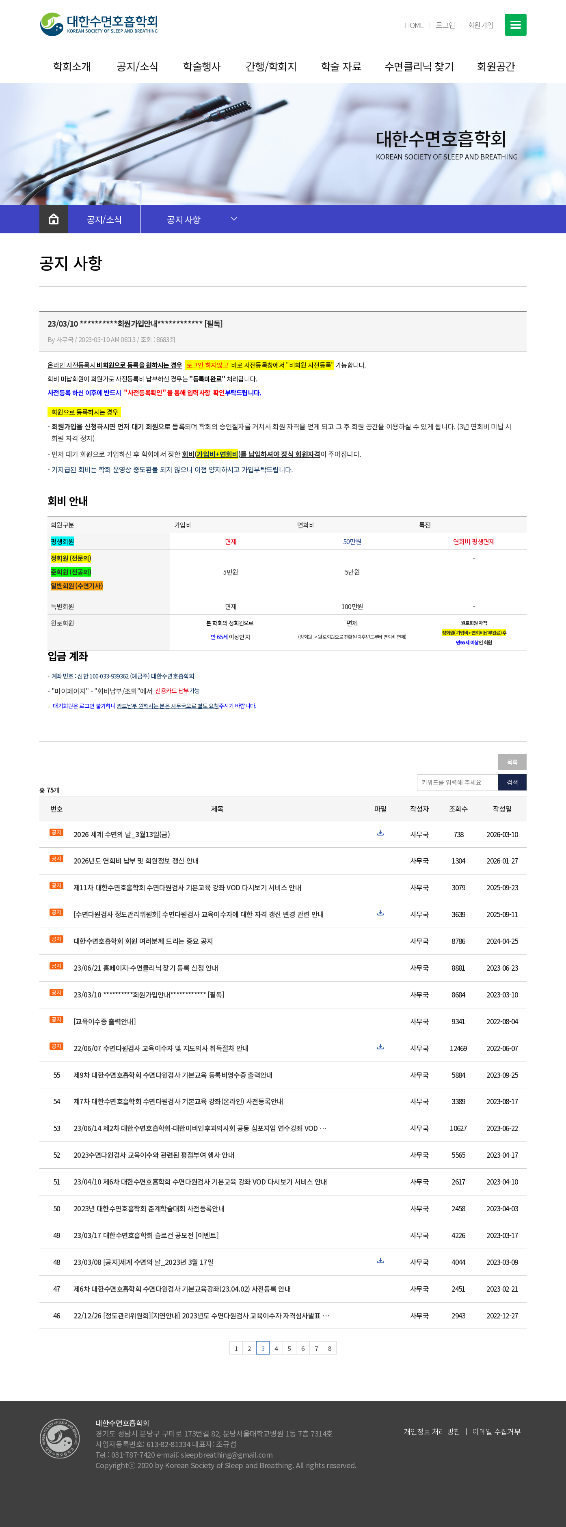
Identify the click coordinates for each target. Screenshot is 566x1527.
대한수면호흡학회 (98, 24)
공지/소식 (137, 65)
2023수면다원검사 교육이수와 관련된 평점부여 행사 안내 (153, 1155)
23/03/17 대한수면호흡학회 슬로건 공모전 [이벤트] (145, 1235)
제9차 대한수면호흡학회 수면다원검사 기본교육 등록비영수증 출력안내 (173, 1075)
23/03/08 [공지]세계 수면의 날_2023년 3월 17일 (143, 1262)
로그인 (445, 24)
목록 (512, 762)
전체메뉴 (516, 25)
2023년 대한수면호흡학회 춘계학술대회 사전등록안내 (149, 1208)
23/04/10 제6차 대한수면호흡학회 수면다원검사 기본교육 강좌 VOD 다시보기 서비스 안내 (200, 1181)
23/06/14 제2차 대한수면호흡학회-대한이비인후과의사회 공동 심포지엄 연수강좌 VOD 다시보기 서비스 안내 (202, 1128)
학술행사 (202, 65)
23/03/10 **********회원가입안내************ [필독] (148, 994)
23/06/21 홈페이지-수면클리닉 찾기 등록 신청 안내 (145, 968)
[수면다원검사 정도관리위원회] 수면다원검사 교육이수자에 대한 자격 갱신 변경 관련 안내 (198, 914)
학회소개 (72, 65)
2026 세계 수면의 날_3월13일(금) (121, 834)
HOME (414, 24)
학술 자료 (341, 65)
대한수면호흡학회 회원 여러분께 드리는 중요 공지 (143, 941)
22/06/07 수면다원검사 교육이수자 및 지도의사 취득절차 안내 (161, 1048)
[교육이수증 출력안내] (104, 1021)
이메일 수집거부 (496, 1431)
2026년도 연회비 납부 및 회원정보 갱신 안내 (136, 860)
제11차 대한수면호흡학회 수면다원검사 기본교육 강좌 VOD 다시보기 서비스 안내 (187, 887)
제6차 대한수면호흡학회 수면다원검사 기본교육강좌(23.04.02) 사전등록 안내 (182, 1289)
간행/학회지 (271, 65)
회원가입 (481, 24)
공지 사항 (184, 219)
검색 (512, 782)
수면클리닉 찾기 (419, 65)
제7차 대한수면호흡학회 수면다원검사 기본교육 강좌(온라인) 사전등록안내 (178, 1101)
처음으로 (53, 219)
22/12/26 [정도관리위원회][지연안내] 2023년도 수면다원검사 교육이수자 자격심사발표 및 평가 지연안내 (202, 1315)
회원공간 (496, 65)
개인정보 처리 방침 (432, 1431)
